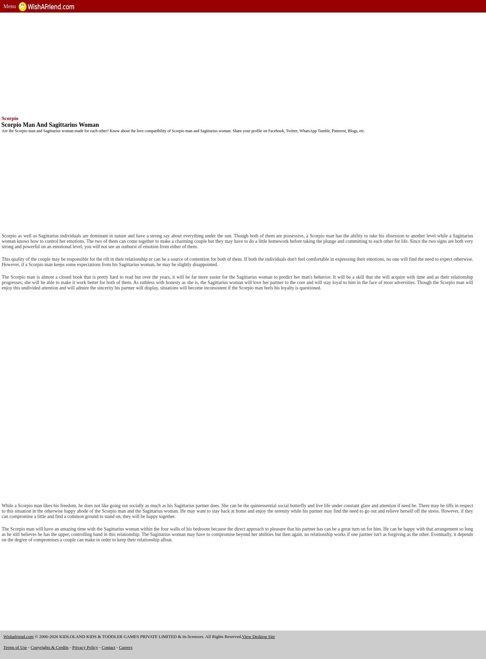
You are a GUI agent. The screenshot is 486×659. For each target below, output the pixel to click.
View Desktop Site (258, 636)
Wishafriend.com (18, 636)
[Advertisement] (206, 63)
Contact (108, 647)
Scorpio (10, 118)
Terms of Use (15, 647)
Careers (126, 647)
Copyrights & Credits (50, 647)
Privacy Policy (85, 647)
